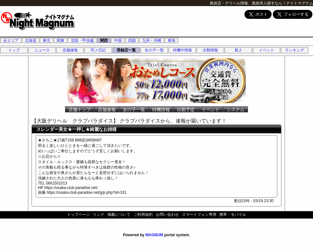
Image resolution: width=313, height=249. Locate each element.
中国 (118, 40)
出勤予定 (186, 109)
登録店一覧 (126, 50)
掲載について (118, 214)
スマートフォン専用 (199, 214)
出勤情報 (210, 50)
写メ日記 (98, 50)
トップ (14, 50)
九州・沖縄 (151, 40)
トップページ (78, 214)
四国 (132, 40)
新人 (238, 50)
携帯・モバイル (232, 214)
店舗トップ (80, 109)
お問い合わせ (167, 214)
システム (235, 109)
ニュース (42, 50)
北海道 (30, 40)
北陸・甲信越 (82, 40)
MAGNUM (154, 235)
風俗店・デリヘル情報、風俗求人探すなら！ (248, 3)
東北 (46, 40)
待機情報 (161, 109)
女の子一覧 (154, 50)
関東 (60, 40)
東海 (171, 40)
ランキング (294, 50)
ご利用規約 (143, 214)
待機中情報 (182, 50)
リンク (98, 214)
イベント (266, 50)
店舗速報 (70, 50)
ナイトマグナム (299, 3)
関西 (104, 40)
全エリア (10, 40)
